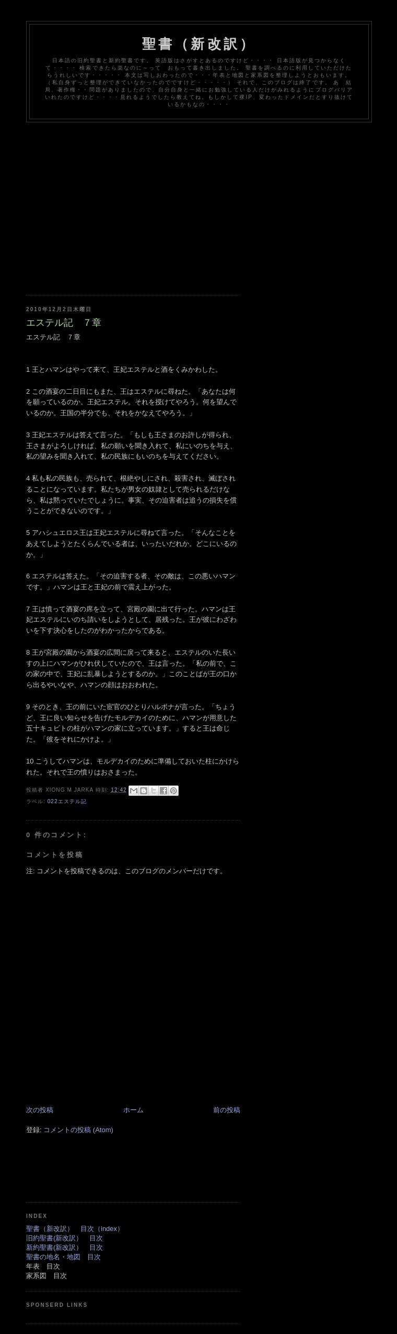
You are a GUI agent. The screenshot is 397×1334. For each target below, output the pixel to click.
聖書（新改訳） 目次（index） (75, 1229)
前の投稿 (226, 1110)
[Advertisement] (211, 201)
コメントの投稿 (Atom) (78, 1130)
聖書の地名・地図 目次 (63, 1257)
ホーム (133, 1110)
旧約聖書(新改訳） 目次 (64, 1238)
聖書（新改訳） (199, 44)
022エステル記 (67, 801)
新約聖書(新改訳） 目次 (64, 1247)
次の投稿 (39, 1110)
